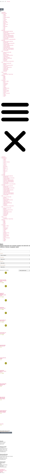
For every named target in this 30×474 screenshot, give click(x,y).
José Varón (5, 19)
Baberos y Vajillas (6, 81)
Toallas (4, 94)
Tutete (4, 27)
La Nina (4, 20)
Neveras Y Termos (6, 90)
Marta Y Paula (5, 22)
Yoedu (4, 28)
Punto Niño (5, 71)
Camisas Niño (5, 66)
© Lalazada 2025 (2, 469)
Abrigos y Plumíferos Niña (7, 52)
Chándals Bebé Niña (6, 34)
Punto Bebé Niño (5, 50)
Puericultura (3, 80)
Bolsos (4, 82)
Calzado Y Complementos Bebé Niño (8, 43)
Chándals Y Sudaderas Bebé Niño (8, 45)
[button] (0, 11)
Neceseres (5, 89)
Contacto (1, 471)
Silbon (4, 25)
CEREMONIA (3, 12)
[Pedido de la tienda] (24, 270)
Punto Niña (5, 60)
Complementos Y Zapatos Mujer (8, 74)
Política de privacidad (3, 470)
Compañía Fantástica (6, 17)
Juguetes (4, 87)
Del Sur (4, 18)
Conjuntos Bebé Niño (6, 46)
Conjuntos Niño (5, 68)
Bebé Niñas (3, 30)
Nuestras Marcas (4, 13)
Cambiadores (5, 84)
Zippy (4, 29)
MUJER (4, 79)
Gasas (4, 86)
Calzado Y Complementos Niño (8, 65)
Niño (2, 62)
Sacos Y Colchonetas (6, 93)
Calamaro (4, 15)
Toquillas (4, 95)
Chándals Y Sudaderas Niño (7, 67)
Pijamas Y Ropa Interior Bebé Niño (8, 49)
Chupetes (4, 85)
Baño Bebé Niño (5, 42)
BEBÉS (4, 76)
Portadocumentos (6, 91)
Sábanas (4, 92)
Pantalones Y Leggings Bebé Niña (8, 35)
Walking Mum (5, 26)
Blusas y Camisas (6, 54)
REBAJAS (3, 75)
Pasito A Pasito (5, 24)
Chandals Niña (5, 56)
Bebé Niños (3, 40)
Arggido (4, 14)
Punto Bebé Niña (5, 38)
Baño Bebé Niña (5, 32)
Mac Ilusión (5, 21)
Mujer (2, 72)
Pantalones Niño (5, 69)
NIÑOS (4, 78)
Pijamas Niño (5, 70)
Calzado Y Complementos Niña (8, 55)
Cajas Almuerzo (5, 83)
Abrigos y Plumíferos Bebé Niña (8, 31)
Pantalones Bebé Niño (6, 47)
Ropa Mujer (5, 73)
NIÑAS (4, 77)
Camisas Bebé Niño (6, 44)
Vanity (4, 96)
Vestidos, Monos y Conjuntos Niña (8, 61)
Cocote (4, 16)
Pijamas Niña (5, 59)
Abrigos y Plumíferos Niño (7, 63)
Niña (2, 51)
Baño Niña (4, 53)
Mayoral (4, 23)
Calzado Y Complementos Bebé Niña (8, 33)
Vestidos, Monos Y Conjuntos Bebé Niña (9, 39)
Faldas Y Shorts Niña (6, 57)
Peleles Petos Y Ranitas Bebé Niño (8, 48)
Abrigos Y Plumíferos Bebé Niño (8, 41)
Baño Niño (4, 64)
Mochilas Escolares (6, 88)
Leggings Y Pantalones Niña (7, 58)
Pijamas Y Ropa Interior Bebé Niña (8, 37)
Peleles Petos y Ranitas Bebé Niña (8, 36)
